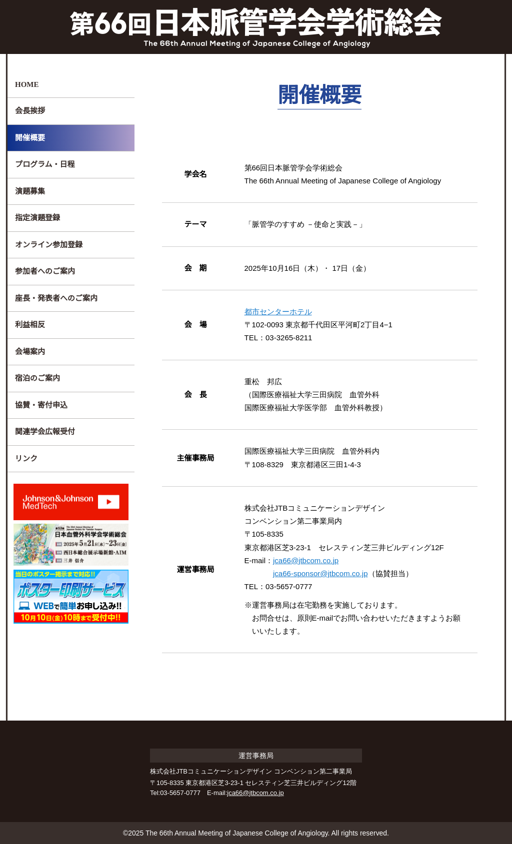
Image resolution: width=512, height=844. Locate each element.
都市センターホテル (278, 311)
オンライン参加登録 (48, 244)
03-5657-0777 (180, 793)
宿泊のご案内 (37, 378)
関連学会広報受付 (45, 431)
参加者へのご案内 (45, 271)
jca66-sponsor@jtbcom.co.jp (325, 573)
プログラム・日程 (45, 164)
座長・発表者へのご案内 (56, 298)
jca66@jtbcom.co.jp (309, 560)
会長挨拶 (30, 110)
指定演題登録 (37, 217)
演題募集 (30, 191)
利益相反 (30, 324)
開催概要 (30, 137)
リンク (26, 458)
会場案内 (30, 351)
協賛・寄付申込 (41, 405)
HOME (26, 84)
